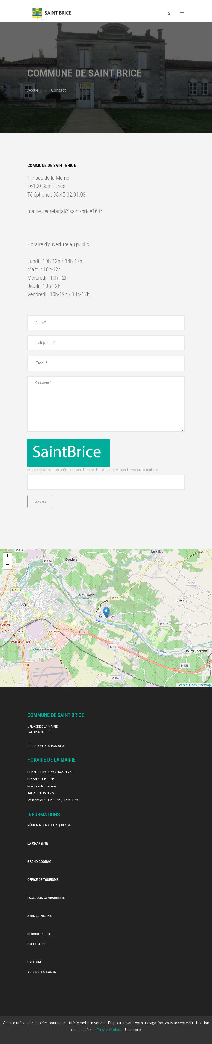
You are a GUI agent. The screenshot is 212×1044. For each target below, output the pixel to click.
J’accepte (132, 1029)
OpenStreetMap (200, 685)
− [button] (7, 565)
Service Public (39, 934)
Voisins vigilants (41, 972)
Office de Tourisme (42, 880)
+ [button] (7, 557)
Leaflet (182, 685)
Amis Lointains (39, 916)
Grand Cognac (39, 862)
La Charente (37, 843)
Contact (58, 90)
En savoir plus (108, 1029)
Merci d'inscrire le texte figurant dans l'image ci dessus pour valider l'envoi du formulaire (92, 469)
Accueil (34, 90)
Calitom (34, 962)
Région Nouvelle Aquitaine (49, 825)
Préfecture (37, 944)
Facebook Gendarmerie (46, 898)
